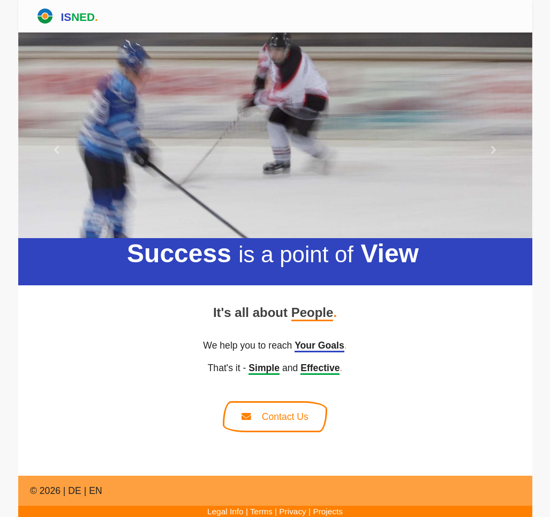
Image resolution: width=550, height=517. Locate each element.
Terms (261, 511)
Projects (328, 511)
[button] (56, 150)
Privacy (292, 511)
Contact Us (275, 416)
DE (74, 490)
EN (95, 490)
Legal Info (225, 511)
